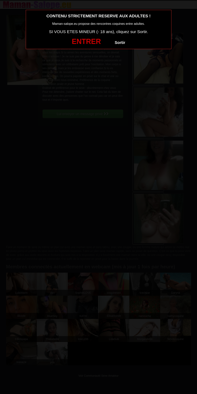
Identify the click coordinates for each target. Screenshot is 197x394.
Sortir (120, 42)
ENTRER (86, 41)
